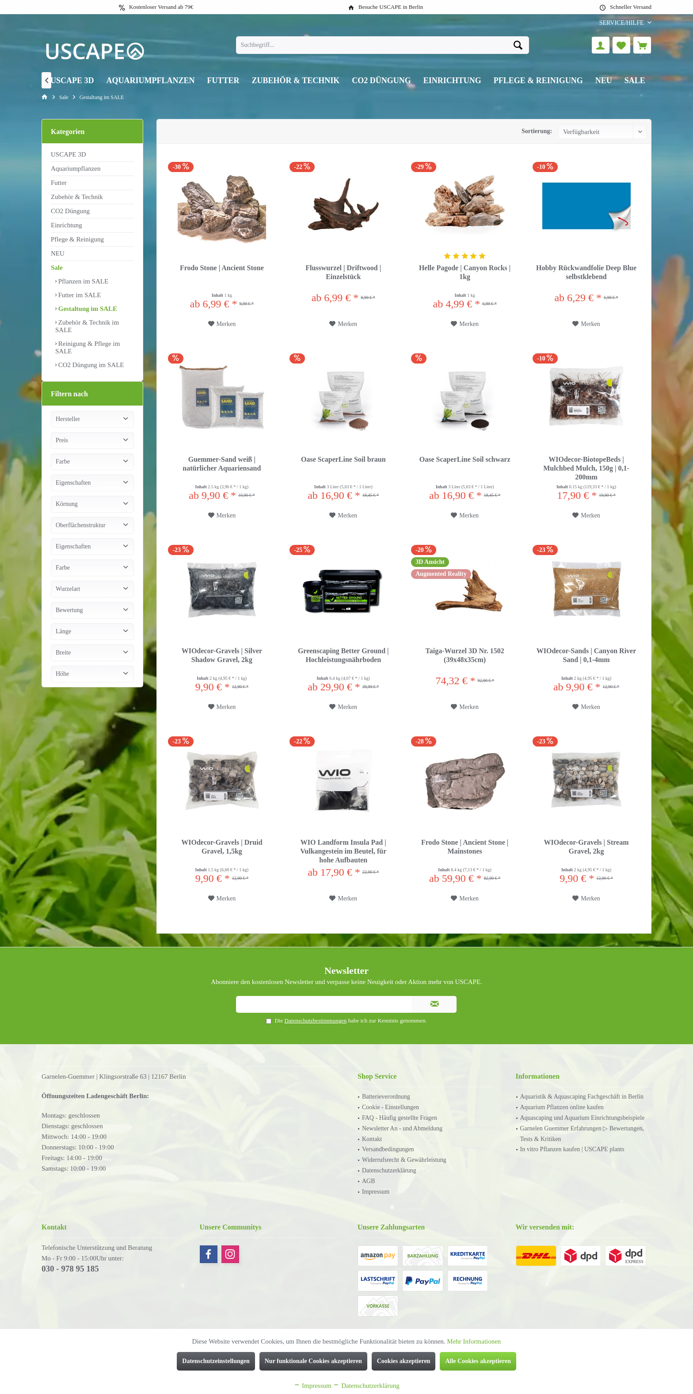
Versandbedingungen (388, 1149)
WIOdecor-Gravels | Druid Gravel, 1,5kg (221, 847)
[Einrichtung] (452, 81)
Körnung (67, 512)
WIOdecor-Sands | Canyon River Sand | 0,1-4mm (586, 655)
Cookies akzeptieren (403, 1361)
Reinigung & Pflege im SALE (87, 347)
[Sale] (634, 81)
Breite (63, 661)
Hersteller (68, 428)
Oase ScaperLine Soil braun (343, 459)
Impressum (375, 1191)
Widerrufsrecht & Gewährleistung (404, 1160)
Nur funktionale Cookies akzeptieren (313, 1361)
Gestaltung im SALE (87, 308)
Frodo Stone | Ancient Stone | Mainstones (464, 847)
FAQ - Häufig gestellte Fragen (399, 1117)
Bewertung (69, 619)
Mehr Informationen (474, 1341)
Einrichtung (66, 225)
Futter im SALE (79, 295)
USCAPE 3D (68, 154)
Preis (62, 449)
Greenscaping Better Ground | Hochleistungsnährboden (343, 655)
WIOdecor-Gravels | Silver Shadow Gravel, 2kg (222, 655)
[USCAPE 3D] (72, 81)
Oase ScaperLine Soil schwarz (464, 459)
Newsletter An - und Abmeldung (402, 1128)
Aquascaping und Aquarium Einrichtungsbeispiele (582, 1117)
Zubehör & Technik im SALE (87, 326)
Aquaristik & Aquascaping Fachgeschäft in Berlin (582, 1096)
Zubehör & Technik (77, 196)
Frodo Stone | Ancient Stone (222, 268)
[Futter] (223, 81)
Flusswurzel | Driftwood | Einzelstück (343, 272)
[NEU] (603, 81)
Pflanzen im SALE (82, 281)
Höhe (62, 682)
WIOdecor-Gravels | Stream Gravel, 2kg (586, 847)
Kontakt (372, 1139)
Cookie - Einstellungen (390, 1107)
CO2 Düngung (70, 210)
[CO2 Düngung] (381, 81)
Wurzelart (68, 597)
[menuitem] (622, 22)
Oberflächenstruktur (81, 534)
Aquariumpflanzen (75, 168)
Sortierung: (537, 131)
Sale (57, 267)
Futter (59, 182)
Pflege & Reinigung (77, 239)
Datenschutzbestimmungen (316, 1020)
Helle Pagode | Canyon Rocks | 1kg (465, 272)
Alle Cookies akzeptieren (477, 1361)
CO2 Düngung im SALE (90, 364)
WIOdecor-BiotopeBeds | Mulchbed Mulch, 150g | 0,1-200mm (586, 468)
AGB (368, 1181)
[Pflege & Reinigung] (538, 81)
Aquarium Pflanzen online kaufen (562, 1107)
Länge (63, 640)
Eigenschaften (73, 491)
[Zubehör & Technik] (296, 81)
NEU (58, 253)
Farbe (63, 470)
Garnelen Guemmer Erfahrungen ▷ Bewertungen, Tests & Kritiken (582, 1133)
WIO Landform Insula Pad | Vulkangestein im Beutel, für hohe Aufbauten (343, 851)
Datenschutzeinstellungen (215, 1361)
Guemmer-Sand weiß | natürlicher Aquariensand (222, 464)
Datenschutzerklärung (389, 1170)
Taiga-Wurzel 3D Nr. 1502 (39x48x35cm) (465, 655)
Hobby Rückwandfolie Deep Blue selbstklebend (586, 272)
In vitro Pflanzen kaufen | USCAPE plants (572, 1149)
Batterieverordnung (386, 1096)
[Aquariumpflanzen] (150, 81)
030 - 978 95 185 (70, 1268)
